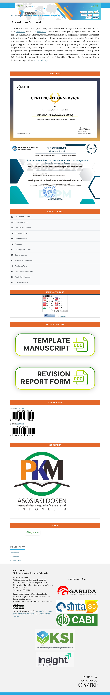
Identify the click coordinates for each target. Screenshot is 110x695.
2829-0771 (41, 31)
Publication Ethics (19, 233)
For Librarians (15, 560)
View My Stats (61, 316)
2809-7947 (20, 31)
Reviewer (16, 244)
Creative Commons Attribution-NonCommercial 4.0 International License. (33, 614)
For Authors (14, 556)
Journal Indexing (19, 255)
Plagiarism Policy (19, 266)
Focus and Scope (41, 60)
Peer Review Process (21, 228)
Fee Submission (19, 239)
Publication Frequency (21, 277)
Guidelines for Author (20, 217)
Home (14, 15)
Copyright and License (21, 250)
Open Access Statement (22, 271)
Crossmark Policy (19, 282)
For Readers (14, 553)
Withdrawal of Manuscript (22, 260)
